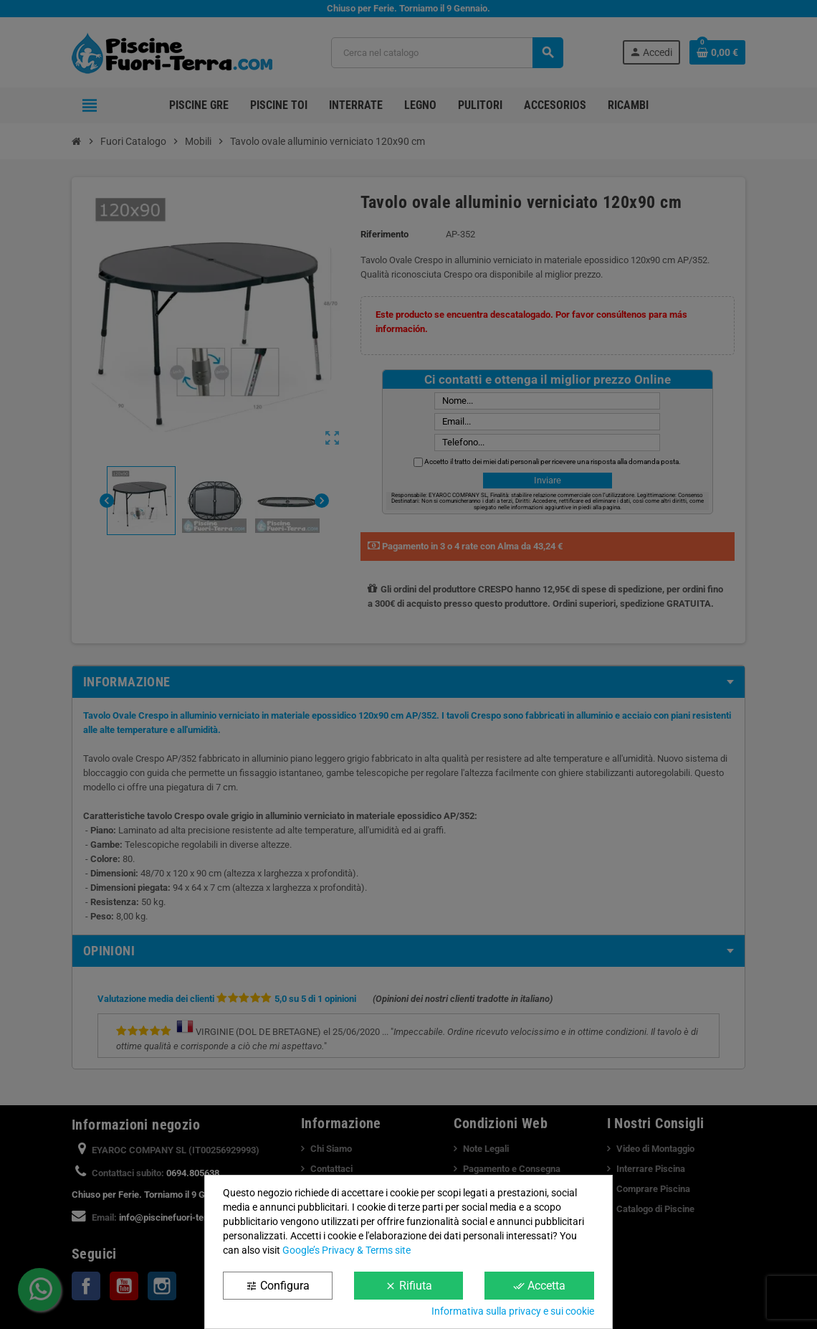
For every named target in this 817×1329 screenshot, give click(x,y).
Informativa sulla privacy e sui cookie (512, 1311)
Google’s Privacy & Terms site (346, 1250)
